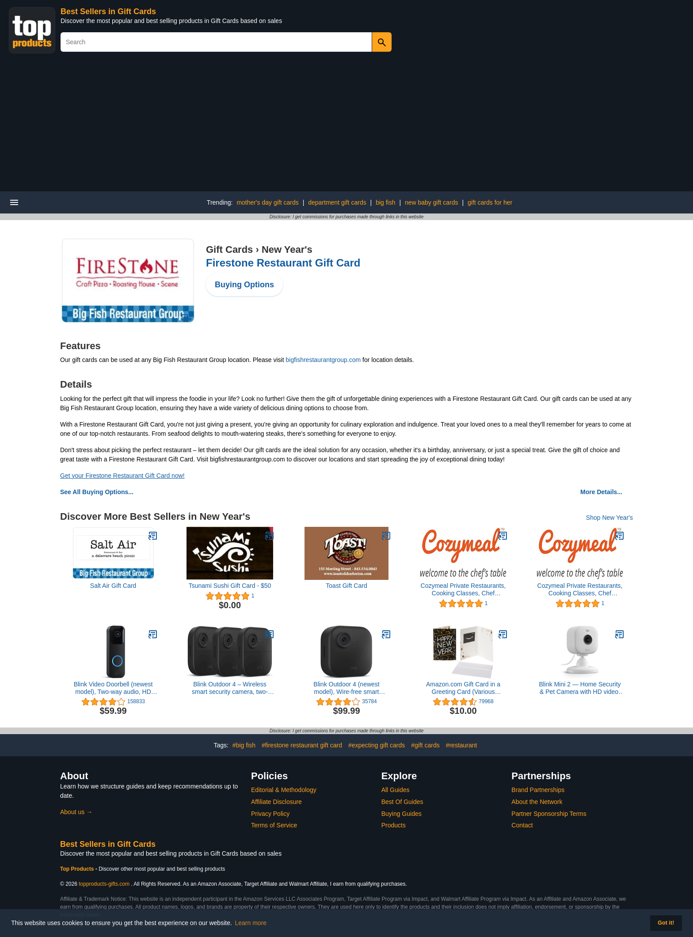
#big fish (243, 745)
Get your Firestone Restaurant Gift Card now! (122, 475)
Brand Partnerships (537, 789)
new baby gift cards (431, 202)
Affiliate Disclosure (276, 801)
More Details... (601, 491)
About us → (76, 811)
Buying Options (244, 284)
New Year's (287, 249)
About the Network (536, 801)
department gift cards (337, 202)
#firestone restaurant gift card (302, 745)
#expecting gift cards (376, 745)
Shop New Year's (609, 517)
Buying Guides (401, 813)
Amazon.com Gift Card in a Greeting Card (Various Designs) (463, 688)
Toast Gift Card (346, 585)
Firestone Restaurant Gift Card (283, 263)
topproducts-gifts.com (104, 884)
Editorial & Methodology (283, 789)
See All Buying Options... (96, 491)
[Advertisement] (346, 125)
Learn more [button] (251, 922)
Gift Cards (229, 249)
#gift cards (425, 745)
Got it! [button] (666, 923)
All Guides (395, 789)
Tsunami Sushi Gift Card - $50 (230, 585)
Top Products (77, 869)
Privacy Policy (270, 813)
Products (393, 825)
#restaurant (461, 745)
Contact (522, 825)
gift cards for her (490, 202)
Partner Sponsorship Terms (548, 813)
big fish (385, 202)
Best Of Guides (402, 801)
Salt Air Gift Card (113, 585)
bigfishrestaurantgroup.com (323, 359)
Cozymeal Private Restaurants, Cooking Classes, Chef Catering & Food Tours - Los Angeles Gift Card (463, 589)
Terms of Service (274, 825)
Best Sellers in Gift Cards (108, 11)
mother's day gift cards (267, 202)
